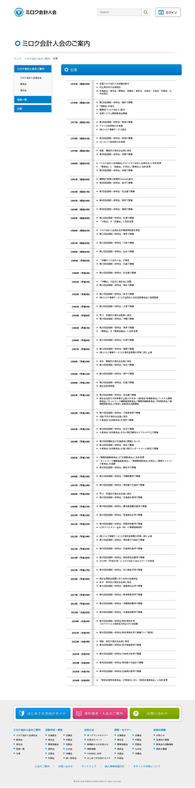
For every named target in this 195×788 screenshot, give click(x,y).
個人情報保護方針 (115, 766)
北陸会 (51, 753)
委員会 (23, 83)
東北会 (51, 739)
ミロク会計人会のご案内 (37, 58)
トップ (17, 58)
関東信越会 (53, 744)
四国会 (69, 744)
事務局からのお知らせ (97, 744)
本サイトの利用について (146, 766)
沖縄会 (69, 753)
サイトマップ (88, 766)
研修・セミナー (123, 730)
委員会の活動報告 (164, 744)
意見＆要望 (161, 748)
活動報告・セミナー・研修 (102, 27)
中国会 (69, 739)
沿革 (19, 108)
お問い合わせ (157, 713)
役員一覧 (22, 99)
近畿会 (69, 735)
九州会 (69, 748)
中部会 (51, 757)
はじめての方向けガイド (98, 757)
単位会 (73, 27)
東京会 (51, 748)
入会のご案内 (32, 122)
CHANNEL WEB (94, 753)
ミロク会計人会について (45, 27)
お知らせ (89, 730)
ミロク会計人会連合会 (30, 77)
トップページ (19, 27)
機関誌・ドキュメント (140, 27)
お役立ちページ (94, 739)
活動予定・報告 (54, 730)
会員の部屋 (159, 730)
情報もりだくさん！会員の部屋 (169, 27)
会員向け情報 (162, 739)
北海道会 (52, 735)
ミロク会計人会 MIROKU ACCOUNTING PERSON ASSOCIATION (35, 12)
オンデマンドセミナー (97, 735)
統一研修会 (71, 757)
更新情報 (91, 748)
